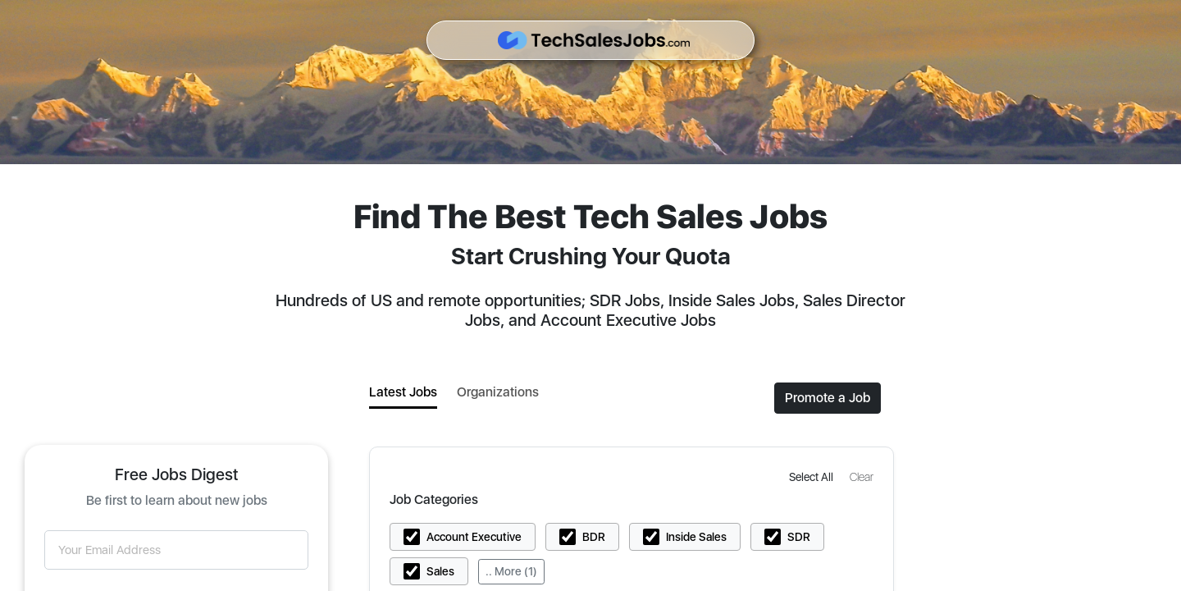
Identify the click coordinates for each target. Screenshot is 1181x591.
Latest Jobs (403, 392)
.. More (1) (511, 571)
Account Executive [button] (474, 536)
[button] (813, 476)
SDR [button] (798, 536)
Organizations (498, 392)
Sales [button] (440, 571)
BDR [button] (593, 536)
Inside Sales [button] (696, 536)
